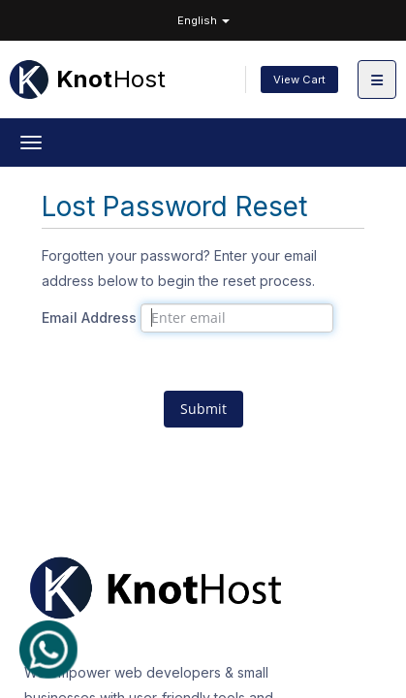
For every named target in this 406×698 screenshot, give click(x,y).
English (203, 20)
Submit (203, 408)
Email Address (89, 317)
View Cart (299, 79)
